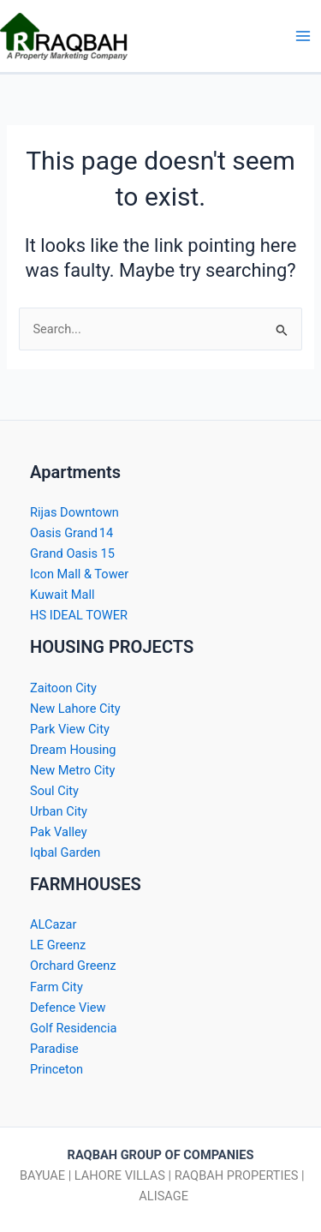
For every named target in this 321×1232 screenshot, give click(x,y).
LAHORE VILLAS (119, 1175)
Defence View (67, 1007)
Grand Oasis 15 (72, 553)
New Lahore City (75, 708)
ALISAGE (162, 1196)
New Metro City (72, 770)
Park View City (70, 729)
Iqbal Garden (65, 852)
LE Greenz (58, 945)
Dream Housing (73, 749)
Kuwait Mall (62, 594)
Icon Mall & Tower (79, 574)
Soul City (54, 790)
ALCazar (53, 924)
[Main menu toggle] (303, 36)
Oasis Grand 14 (71, 533)
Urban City (58, 811)
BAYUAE (42, 1175)
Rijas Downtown (74, 512)
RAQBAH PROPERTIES (237, 1175)
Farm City (56, 987)
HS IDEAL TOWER (79, 615)
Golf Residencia (73, 1028)
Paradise (54, 1048)
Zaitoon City (63, 688)
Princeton (56, 1069)
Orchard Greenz (73, 965)
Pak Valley (58, 832)
